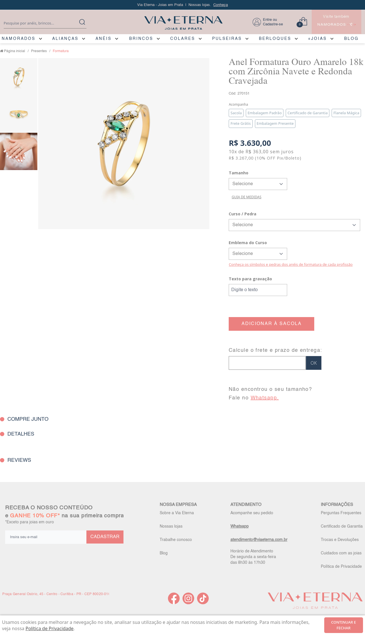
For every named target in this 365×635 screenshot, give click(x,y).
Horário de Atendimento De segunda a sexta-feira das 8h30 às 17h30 (253, 557)
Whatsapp (239, 526)
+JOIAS (317, 39)
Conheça (220, 5)
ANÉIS (103, 39)
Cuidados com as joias (341, 553)
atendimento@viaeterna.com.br (258, 540)
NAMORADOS (18, 39)
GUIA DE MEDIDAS (246, 197)
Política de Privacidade (341, 567)
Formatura (61, 51)
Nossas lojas (171, 526)
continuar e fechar (343, 625)
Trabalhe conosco (176, 540)
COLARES (182, 39)
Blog (164, 553)
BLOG (351, 39)
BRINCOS (141, 39)
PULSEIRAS (227, 39)
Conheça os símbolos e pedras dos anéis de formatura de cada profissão (290, 264)
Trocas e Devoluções (340, 540)
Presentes (39, 51)
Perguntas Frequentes (341, 513)
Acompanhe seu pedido (251, 513)
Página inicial (14, 51)
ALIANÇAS (65, 39)
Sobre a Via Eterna (177, 513)
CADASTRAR (104, 537)
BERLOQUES (275, 39)
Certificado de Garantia (342, 526)
